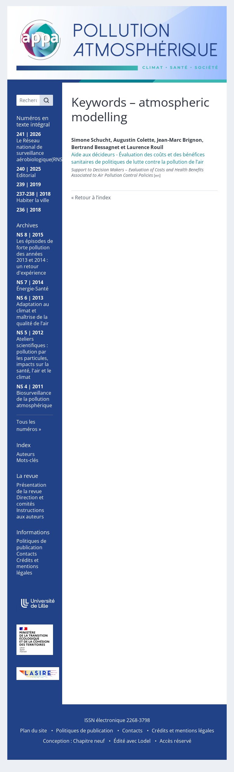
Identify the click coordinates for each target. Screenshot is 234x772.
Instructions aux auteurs (30, 513)
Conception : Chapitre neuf (74, 741)
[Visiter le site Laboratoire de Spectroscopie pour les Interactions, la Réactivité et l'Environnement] (34, 673)
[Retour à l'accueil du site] (117, 44)
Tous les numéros (26, 425)
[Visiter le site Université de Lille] (34, 603)
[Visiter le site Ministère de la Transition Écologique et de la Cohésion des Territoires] (34, 639)
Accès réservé (175, 741)
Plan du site (33, 730)
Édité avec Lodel (132, 741)
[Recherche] (28, 100)
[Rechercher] (46, 100)
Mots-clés (27, 460)
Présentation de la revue (31, 488)
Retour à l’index (93, 197)
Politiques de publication (31, 544)
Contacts (26, 553)
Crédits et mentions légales (27, 566)
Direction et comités (30, 500)
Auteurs (25, 454)
